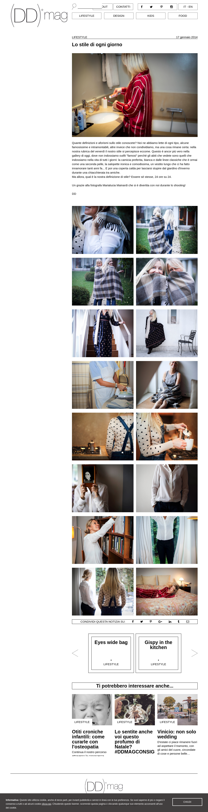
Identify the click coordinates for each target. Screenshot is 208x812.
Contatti (123, 6)
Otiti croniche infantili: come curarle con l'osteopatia (88, 739)
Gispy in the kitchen (158, 645)
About (103, 6)
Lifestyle (86, 15)
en (191, 6)
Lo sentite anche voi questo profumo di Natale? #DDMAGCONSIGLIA (138, 741)
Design (118, 15)
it (184, 6)
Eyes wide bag (111, 642)
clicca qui (46, 806)
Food (183, 15)
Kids (150, 15)
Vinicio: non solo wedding (176, 734)
